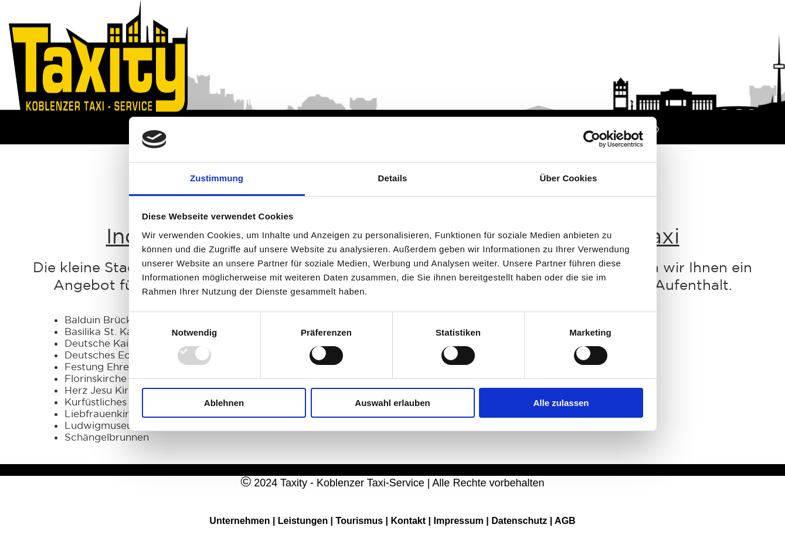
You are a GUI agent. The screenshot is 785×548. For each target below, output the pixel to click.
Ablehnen (224, 403)
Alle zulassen (561, 403)
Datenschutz (520, 521)
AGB (565, 521)
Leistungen (303, 521)
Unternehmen (239, 521)
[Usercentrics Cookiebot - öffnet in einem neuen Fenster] (592, 139)
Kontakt (410, 521)
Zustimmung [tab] (216, 178)
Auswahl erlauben (392, 403)
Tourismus (359, 521)
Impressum (459, 521)
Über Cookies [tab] (568, 178)
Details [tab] (392, 178)
